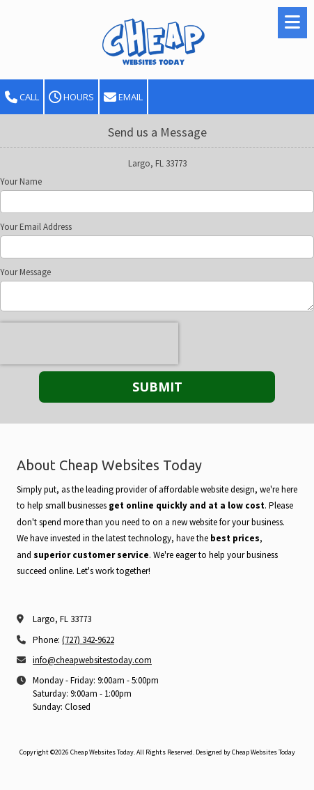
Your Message (25, 272)
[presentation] (89, 343)
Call (22, 97)
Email (123, 97)
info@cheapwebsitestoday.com (92, 660)
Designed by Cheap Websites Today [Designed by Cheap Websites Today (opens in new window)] (245, 752)
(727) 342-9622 (88, 640)
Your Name (21, 181)
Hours (71, 97)
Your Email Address (36, 227)
